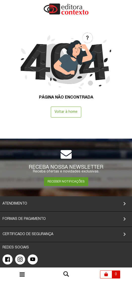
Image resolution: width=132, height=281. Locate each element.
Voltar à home (66, 112)
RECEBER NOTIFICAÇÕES (66, 181)
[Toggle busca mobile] (22, 274)
